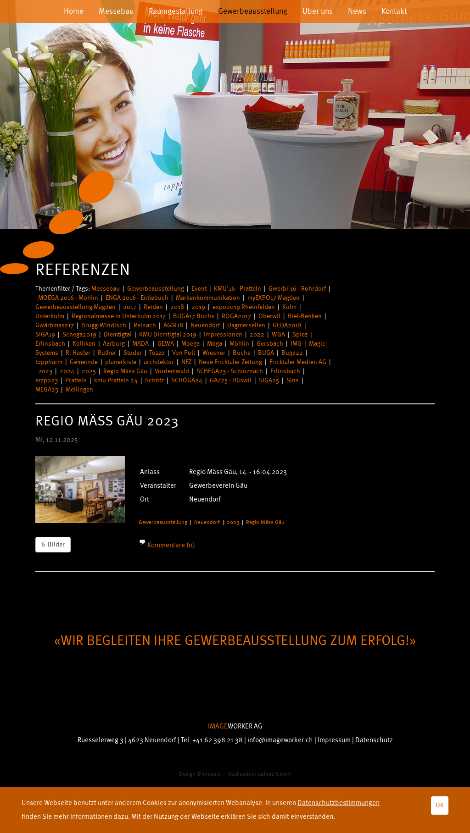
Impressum (334, 740)
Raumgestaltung (176, 11)
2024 (67, 371)
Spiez (300, 334)
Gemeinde (84, 362)
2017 (129, 307)
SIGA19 (45, 334)
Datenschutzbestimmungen (338, 803)
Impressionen (223, 334)
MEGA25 (46, 389)
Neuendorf (205, 325)
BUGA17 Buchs (193, 316)
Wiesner (213, 353)
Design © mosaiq (200, 774)
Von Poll (183, 353)
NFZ (186, 362)
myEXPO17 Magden (273, 298)
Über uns (317, 11)
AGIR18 (173, 325)
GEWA (165, 344)
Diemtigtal (118, 334)
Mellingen (79, 389)
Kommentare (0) (170, 545)
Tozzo (157, 353)
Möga (214, 344)
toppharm (48, 362)
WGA (278, 334)
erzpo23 (46, 380)
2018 (177, 307)
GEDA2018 (287, 325)
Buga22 (292, 353)
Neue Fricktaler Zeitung (230, 362)
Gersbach (270, 344)
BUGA (266, 353)
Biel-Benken (305, 316)
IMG (296, 344)
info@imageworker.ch (280, 740)
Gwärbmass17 (54, 325)
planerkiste (120, 362)
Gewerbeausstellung (252, 11)
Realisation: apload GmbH (259, 774)
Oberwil (269, 316)
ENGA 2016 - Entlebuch (137, 298)
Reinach (145, 325)
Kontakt (394, 11)
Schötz (154, 380)
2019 (198, 307)
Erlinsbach (50, 344)
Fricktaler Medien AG (297, 362)
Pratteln (76, 380)
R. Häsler (78, 353)
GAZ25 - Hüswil (231, 380)
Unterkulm (49, 316)
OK (440, 805)
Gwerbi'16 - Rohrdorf (297, 288)
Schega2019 (79, 334)
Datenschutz (374, 740)
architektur (159, 362)
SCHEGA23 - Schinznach (229, 371)
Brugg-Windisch (103, 325)
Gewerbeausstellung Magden (75, 307)
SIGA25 (269, 380)
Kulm (289, 307)
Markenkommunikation (208, 298)
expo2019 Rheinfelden (244, 307)
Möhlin (239, 344)
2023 (45, 371)
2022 (257, 334)
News (357, 11)
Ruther (107, 353)
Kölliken (84, 344)
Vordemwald (172, 371)
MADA (141, 344)
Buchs (242, 353)
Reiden (153, 307)
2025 (89, 371)
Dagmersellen (246, 325)
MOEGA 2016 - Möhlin (68, 298)
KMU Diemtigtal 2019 (167, 334)
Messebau (116, 11)
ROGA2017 (236, 316)
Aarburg (114, 344)
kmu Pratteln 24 (116, 380)
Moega (190, 344)
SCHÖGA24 (186, 380)
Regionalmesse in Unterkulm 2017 (119, 316)
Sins (292, 380)
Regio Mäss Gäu (125, 371)
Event (199, 288)
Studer (132, 353)
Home (74, 11)
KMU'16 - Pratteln (237, 288)
